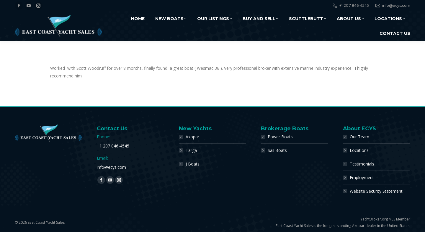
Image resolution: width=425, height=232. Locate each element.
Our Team (359, 136)
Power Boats (280, 136)
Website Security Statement (376, 191)
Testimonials (362, 164)
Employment (362, 177)
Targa (191, 150)
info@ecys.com (392, 5)
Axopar (192, 136)
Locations (359, 150)
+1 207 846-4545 (350, 5)
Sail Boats (277, 150)
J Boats (193, 164)
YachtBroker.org (374, 219)
